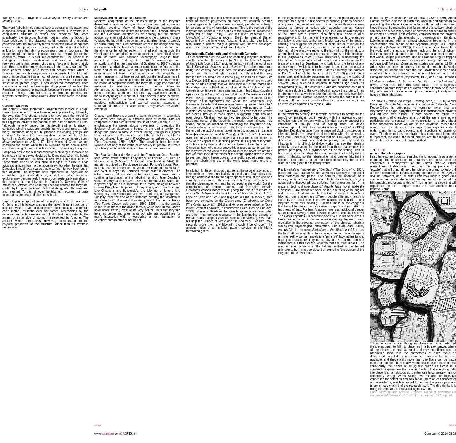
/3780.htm (130, 433)
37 (122, 433)
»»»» (452, 425)
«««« (97, 425)
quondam (107, 433)
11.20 (381, 150)
